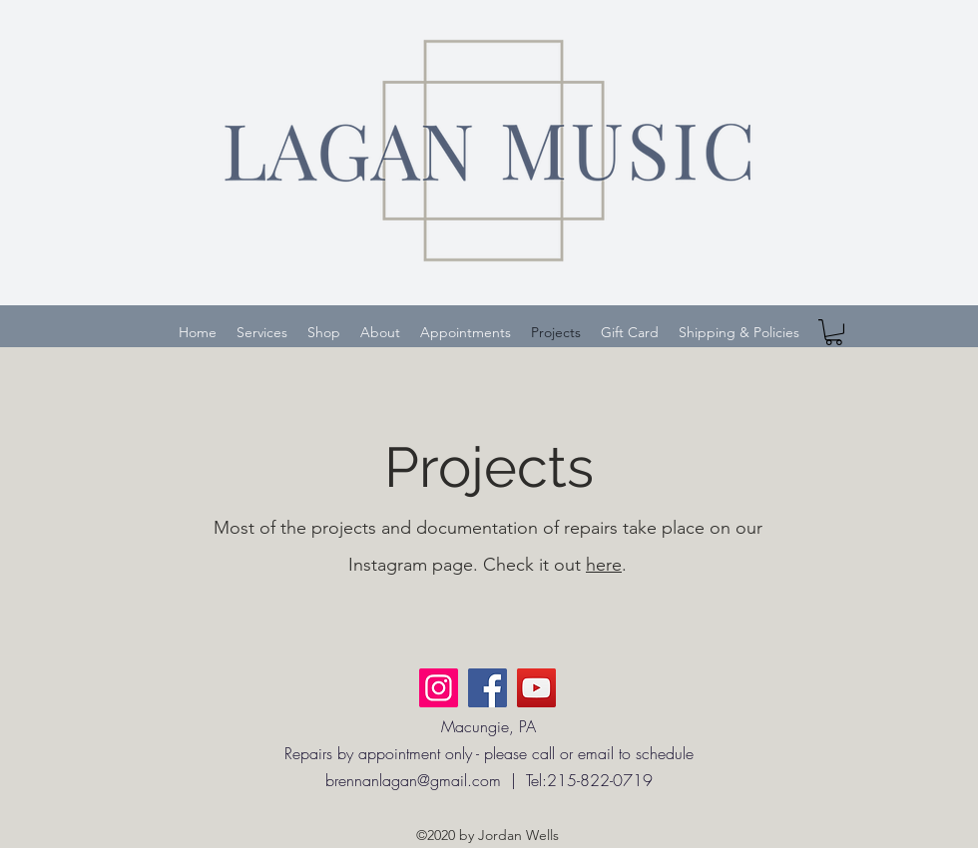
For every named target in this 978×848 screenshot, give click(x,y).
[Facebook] (487, 687)
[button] (833, 332)
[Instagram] (438, 687)
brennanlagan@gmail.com (413, 780)
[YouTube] (536, 687)
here (604, 565)
